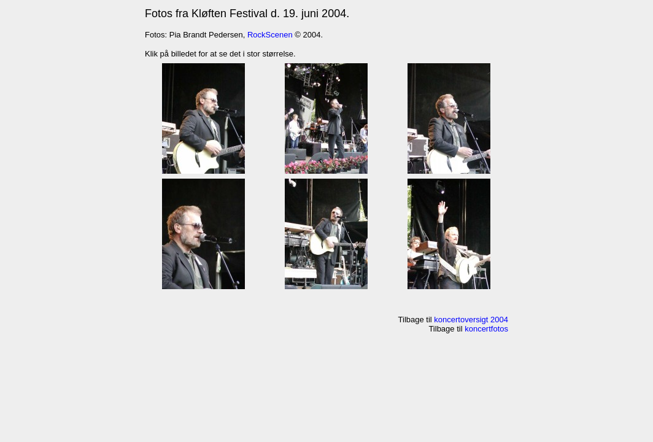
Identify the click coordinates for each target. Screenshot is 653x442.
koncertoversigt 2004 (471, 319)
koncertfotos (486, 328)
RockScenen (270, 34)
